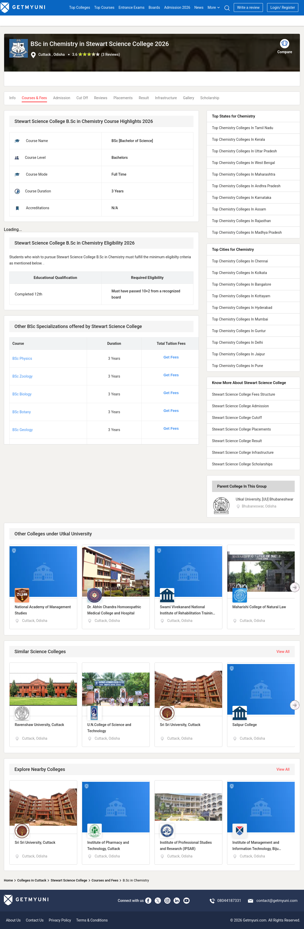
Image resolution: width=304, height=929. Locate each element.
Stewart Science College (69, 880)
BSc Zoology (22, 376)
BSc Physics (22, 358)
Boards (154, 7)
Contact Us (35, 920)
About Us (13, 920)
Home (8, 880)
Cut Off (82, 98)
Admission (61, 98)
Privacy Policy (60, 920)
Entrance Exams (131, 7)
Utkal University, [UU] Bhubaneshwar (264, 499)
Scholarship (209, 98)
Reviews (100, 98)
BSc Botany (21, 412)
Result (144, 98)
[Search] (227, 8)
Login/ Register (282, 7)
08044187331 (229, 900)
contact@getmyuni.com (277, 900)
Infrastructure (166, 98)
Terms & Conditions (92, 920)
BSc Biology (22, 394)
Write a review (248, 7)
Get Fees (171, 357)
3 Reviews (110, 54)
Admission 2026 (177, 7)
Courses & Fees (34, 98)
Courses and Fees (104, 880)
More (214, 7)
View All (283, 652)
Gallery (188, 98)
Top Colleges (79, 7)
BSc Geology (22, 430)
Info (12, 98)
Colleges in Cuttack (31, 880)
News (199, 7)
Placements (123, 98)
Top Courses (104, 7)
